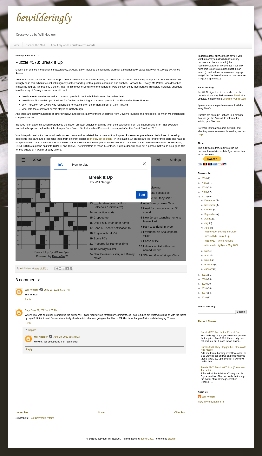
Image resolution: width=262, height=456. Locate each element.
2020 (204, 279)
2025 (204, 183)
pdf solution (105, 138)
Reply (28, 299)
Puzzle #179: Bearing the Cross (220, 231)
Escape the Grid (35, 45)
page (200, 134)
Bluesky (237, 95)
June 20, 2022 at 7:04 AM (57, 289)
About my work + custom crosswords (73, 45)
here (218, 121)
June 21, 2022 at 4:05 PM (44, 310)
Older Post (179, 412)
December (210, 200)
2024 (204, 187)
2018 (204, 288)
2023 (204, 192)
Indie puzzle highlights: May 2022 (221, 245)
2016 (204, 297)
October (208, 209)
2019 (204, 283)
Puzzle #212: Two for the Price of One (220, 332)
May (206, 251)
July (206, 223)
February (209, 264)
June (207, 227)
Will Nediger (31, 289)
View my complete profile (211, 401)
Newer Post (22, 412)
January (208, 269)
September (210, 214)
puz (95, 138)
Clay (27, 310)
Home (16, 45)
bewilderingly (43, 18)
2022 (204, 196)
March (208, 260)
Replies (32, 330)
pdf (90, 138)
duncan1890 (147, 438)
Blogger (172, 438)
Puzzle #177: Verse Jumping (218, 240)
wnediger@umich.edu (234, 98)
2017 (204, 293)
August (208, 218)
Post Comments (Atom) (42, 418)
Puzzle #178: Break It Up (217, 236)
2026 (204, 178)
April (207, 255)
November (210, 205)
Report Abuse (207, 321)
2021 (204, 275)
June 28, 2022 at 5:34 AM (66, 337)
